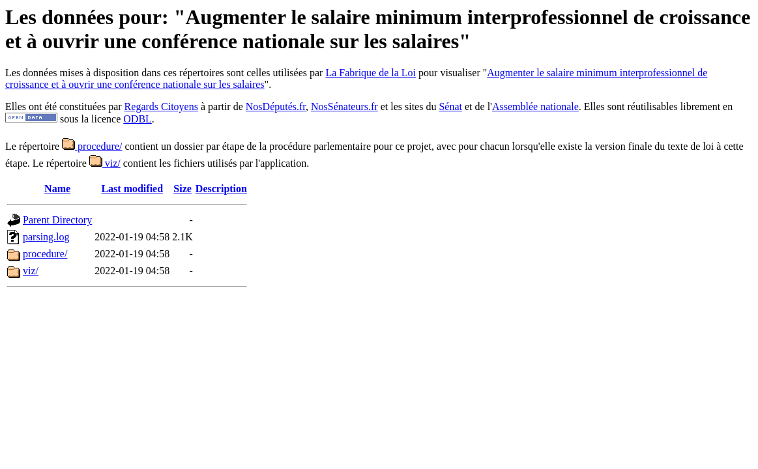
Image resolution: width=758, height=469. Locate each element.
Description (221, 188)
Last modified (132, 188)
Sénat (450, 106)
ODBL (137, 118)
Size (182, 188)
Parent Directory (57, 219)
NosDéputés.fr (276, 106)
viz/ (105, 163)
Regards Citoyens (161, 106)
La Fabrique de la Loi (370, 72)
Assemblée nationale (535, 106)
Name (57, 188)
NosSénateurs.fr (344, 106)
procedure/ (92, 146)
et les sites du (408, 106)
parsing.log (46, 236)
